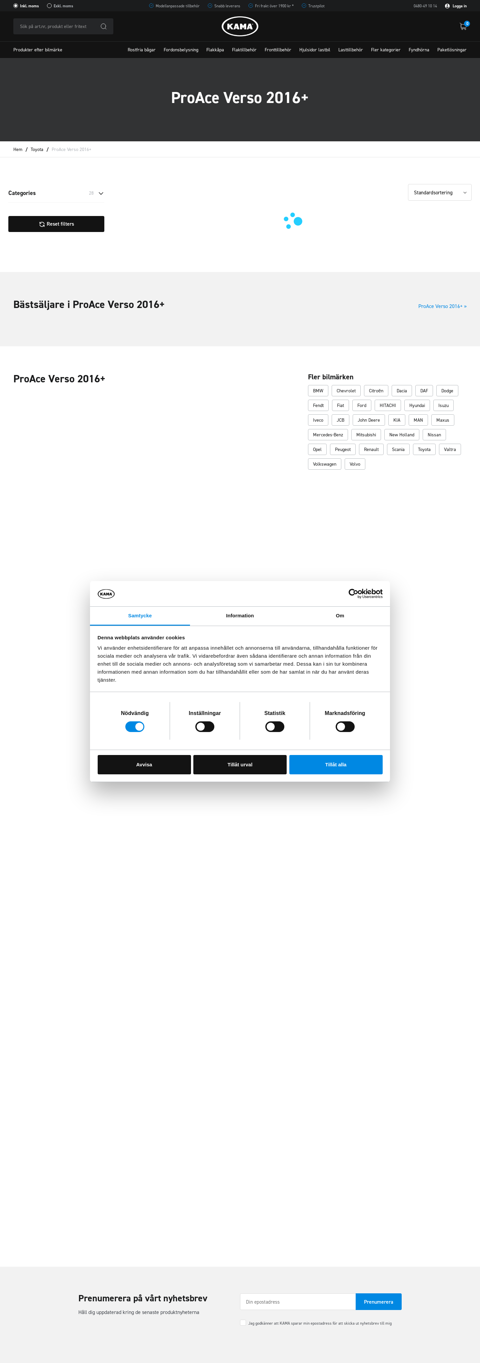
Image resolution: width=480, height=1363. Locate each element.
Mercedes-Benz (328, 435)
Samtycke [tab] (140, 615)
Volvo (355, 464)
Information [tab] (240, 615)
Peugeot (343, 450)
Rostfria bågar (142, 50)
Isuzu (443, 406)
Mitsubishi (366, 435)
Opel (317, 450)
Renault (371, 450)
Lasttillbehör (350, 50)
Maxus (442, 420)
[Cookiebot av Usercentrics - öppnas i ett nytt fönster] (353, 594)
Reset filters (56, 224)
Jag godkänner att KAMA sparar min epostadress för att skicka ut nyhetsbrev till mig (320, 1323)
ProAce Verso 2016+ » (442, 306)
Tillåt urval (240, 764)
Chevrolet (346, 391)
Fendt (318, 406)
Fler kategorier (386, 50)
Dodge (447, 391)
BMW (318, 391)
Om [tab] (340, 615)
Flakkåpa (215, 50)
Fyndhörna (419, 50)
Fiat (340, 406)
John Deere (369, 420)
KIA (396, 420)
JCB (340, 420)
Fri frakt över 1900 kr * (274, 6)
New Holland (401, 435)
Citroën (376, 391)
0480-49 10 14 (425, 6)
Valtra (450, 450)
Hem (17, 149)
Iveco (318, 420)
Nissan (434, 435)
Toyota (37, 149)
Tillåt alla (336, 764)
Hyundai (417, 406)
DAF (424, 391)
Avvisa (144, 764)
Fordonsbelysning (181, 50)
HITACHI (388, 406)
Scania (398, 450)
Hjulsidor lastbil (314, 50)
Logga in (456, 6)
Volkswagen (324, 464)
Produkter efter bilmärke (37, 50)
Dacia (402, 391)
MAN (418, 420)
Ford (361, 406)
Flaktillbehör (244, 50)
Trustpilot (316, 6)
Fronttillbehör (278, 50)
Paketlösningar (452, 50)
